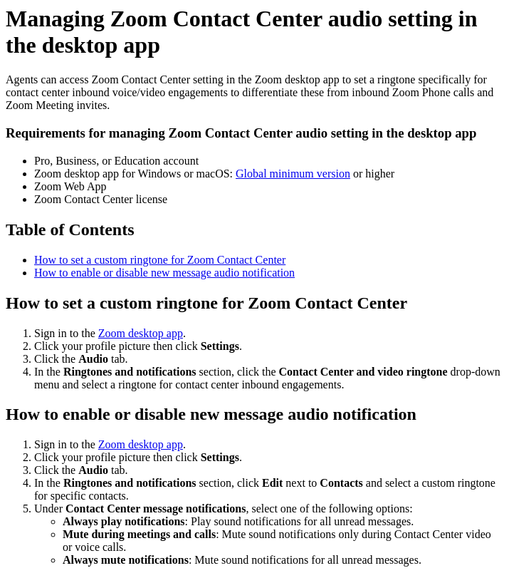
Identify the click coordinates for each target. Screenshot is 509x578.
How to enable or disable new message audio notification (164, 273)
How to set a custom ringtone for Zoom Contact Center (159, 260)
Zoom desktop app (140, 333)
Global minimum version (293, 173)
